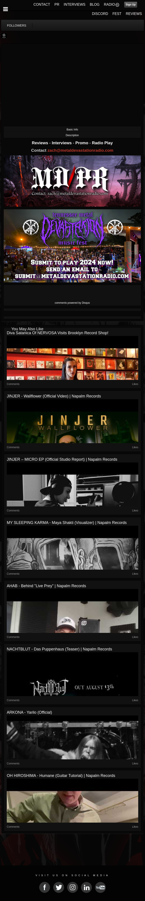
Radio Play (102, 143)
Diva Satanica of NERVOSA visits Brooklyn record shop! (57, 333)
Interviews (62, 143)
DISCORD (100, 14)
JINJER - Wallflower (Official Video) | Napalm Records (54, 396)
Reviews (40, 143)
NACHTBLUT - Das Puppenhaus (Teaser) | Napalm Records (59, 649)
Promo (82, 143)
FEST (116, 14)
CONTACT (41, 4)
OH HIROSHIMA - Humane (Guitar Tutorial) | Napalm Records (61, 775)
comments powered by (72, 302)
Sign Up (131, 4)
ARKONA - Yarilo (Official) (29, 712)
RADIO (109, 4)
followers (16, 25)
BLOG (95, 4)
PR (56, 4)
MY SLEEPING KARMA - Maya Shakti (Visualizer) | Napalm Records (67, 522)
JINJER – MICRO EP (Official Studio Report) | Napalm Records (62, 459)
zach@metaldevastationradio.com (80, 150)
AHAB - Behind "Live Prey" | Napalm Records (46, 586)
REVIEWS (134, 14)
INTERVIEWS (74, 4)
